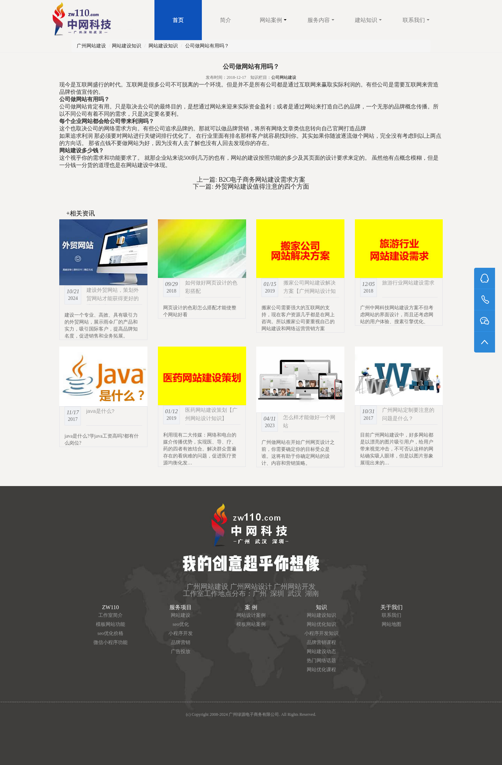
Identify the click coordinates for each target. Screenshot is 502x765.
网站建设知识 (126, 45)
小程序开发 (180, 633)
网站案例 (273, 20)
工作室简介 (110, 615)
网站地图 (391, 624)
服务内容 (320, 20)
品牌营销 (180, 642)
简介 (225, 20)
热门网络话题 (321, 660)
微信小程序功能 (110, 642)
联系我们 (416, 20)
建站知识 (368, 20)
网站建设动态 (321, 651)
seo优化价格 (110, 633)
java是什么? (100, 411)
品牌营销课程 (321, 642)
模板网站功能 (110, 624)
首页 (178, 20)
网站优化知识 (321, 624)
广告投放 (180, 651)
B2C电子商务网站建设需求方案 (261, 179)
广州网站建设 (91, 45)
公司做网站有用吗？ (207, 45)
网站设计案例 (251, 615)
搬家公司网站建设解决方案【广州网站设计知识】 (309, 291)
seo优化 (181, 624)
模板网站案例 (251, 624)
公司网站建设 (283, 77)
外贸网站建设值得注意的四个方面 (261, 186)
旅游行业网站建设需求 (408, 283)
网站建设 (180, 615)
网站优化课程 (321, 669)
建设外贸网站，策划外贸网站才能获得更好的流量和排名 (112, 298)
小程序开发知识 (321, 633)
